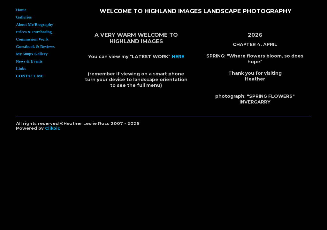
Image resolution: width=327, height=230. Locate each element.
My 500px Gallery (32, 54)
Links (21, 68)
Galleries (24, 17)
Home (21, 10)
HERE (178, 56)
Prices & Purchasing (34, 32)
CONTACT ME (30, 76)
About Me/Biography (34, 24)
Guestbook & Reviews (35, 46)
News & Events (29, 61)
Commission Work (32, 39)
